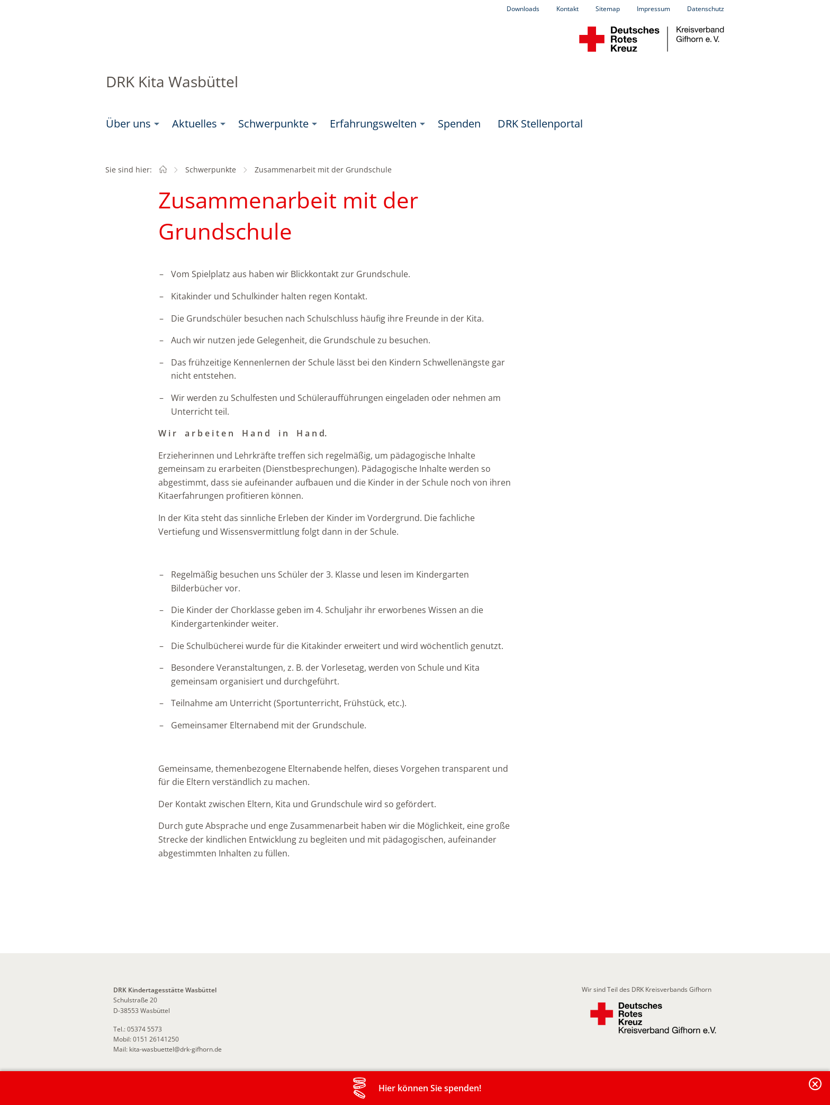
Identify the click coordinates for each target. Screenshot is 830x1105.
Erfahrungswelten (373, 123)
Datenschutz (705, 8)
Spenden (459, 123)
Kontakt (567, 8)
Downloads (523, 8)
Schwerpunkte (273, 123)
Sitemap (608, 8)
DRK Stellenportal (540, 123)
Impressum (653, 8)
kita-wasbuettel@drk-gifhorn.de (175, 1049)
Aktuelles (194, 123)
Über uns (128, 123)
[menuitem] (130, 124)
